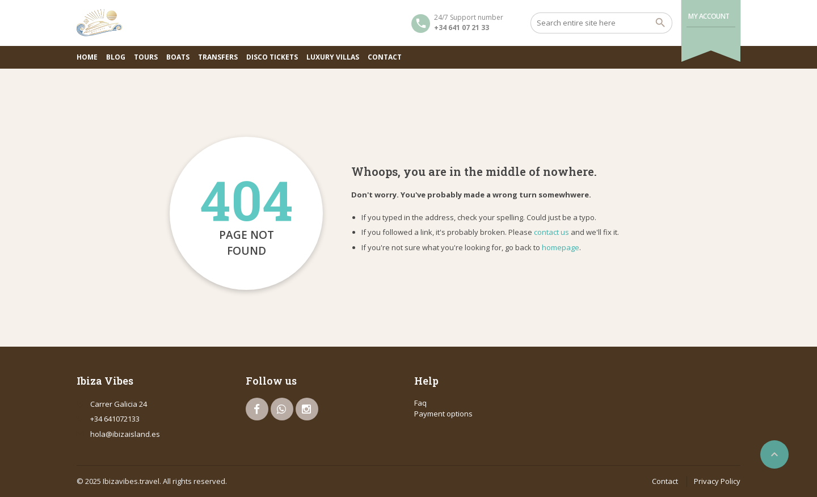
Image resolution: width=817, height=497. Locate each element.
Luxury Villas (332, 57)
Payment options (443, 413)
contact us (551, 232)
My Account (709, 16)
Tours (146, 57)
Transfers (218, 57)
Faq (420, 403)
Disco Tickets (272, 57)
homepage (560, 247)
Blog (115, 57)
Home (87, 57)
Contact (385, 57)
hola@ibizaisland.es (125, 434)
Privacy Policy (717, 481)
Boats (177, 57)
